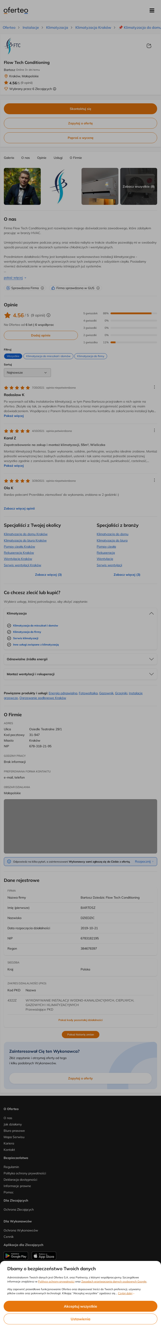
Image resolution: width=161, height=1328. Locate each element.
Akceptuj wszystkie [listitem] (80, 1306)
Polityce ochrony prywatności (56, 1281)
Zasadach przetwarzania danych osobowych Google (114, 1281)
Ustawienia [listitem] (80, 1319)
